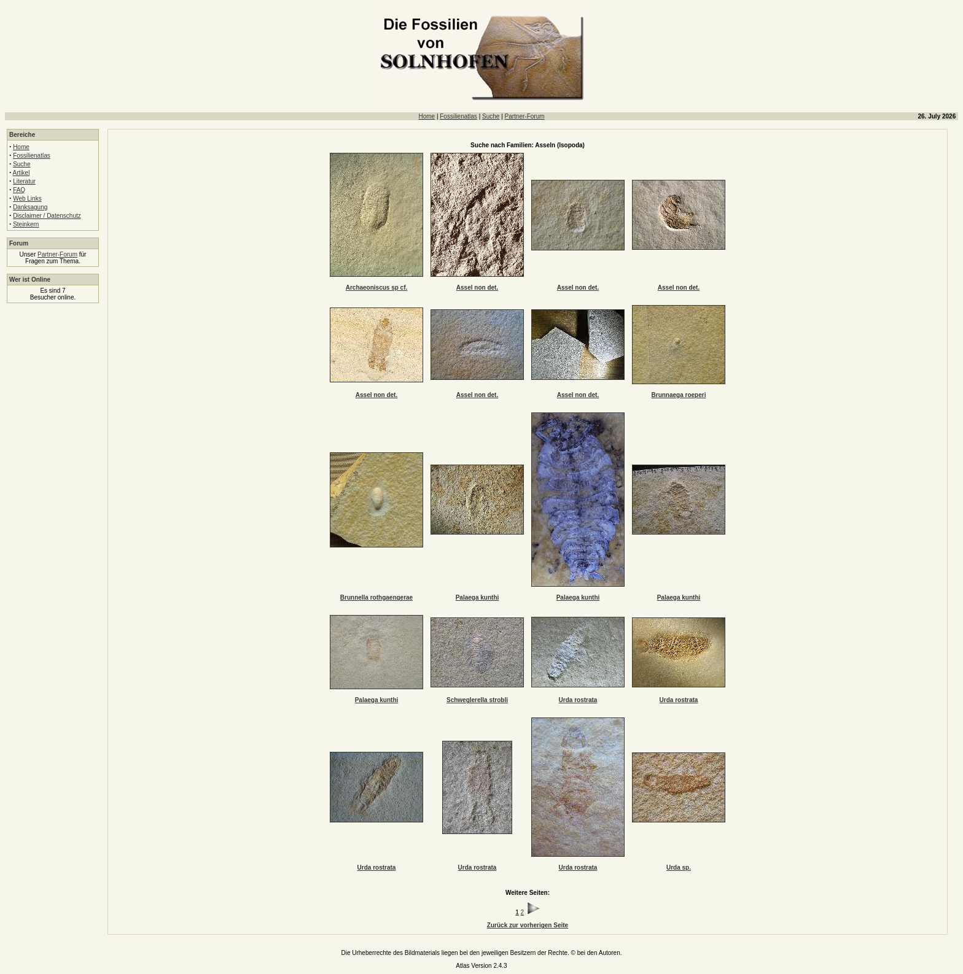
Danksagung (30, 207)
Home (426, 116)
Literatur (24, 181)
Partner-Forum (525, 116)
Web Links (27, 198)
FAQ (19, 190)
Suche (490, 116)
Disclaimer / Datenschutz (47, 215)
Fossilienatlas (458, 116)
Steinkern (26, 224)
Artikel (21, 172)
